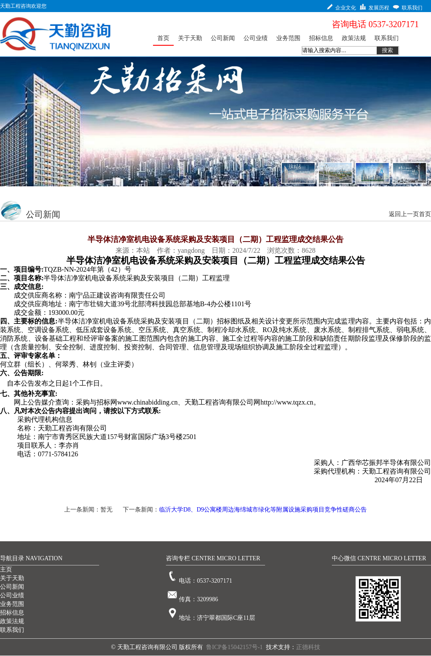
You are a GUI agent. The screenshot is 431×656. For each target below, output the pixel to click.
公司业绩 (12, 595)
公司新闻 (12, 587)
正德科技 (308, 647)
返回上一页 (404, 214)
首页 (425, 214)
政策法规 (12, 621)
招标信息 (12, 612)
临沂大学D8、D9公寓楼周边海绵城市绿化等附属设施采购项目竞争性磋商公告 (263, 509)
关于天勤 (12, 578)
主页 (6, 569)
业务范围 (12, 604)
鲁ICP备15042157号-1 (234, 647)
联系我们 (12, 630)
